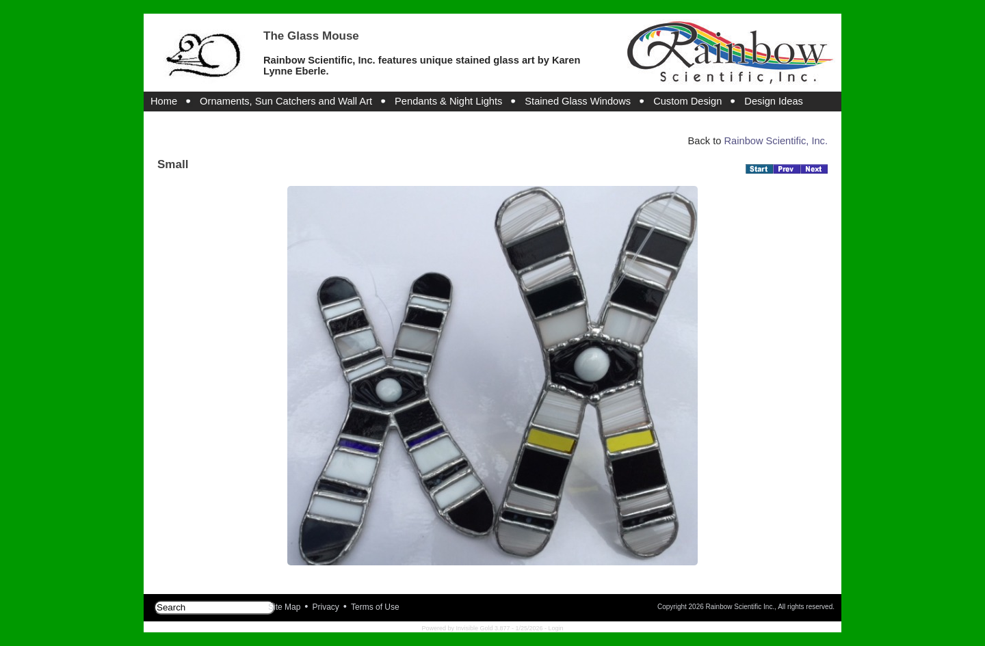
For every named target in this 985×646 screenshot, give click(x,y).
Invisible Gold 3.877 (484, 628)
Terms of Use (375, 607)
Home (163, 101)
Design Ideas (773, 101)
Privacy (326, 607)
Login (556, 628)
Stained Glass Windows (578, 101)
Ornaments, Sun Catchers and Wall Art (286, 101)
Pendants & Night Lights (448, 101)
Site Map (284, 607)
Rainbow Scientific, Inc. (776, 140)
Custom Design (687, 101)
